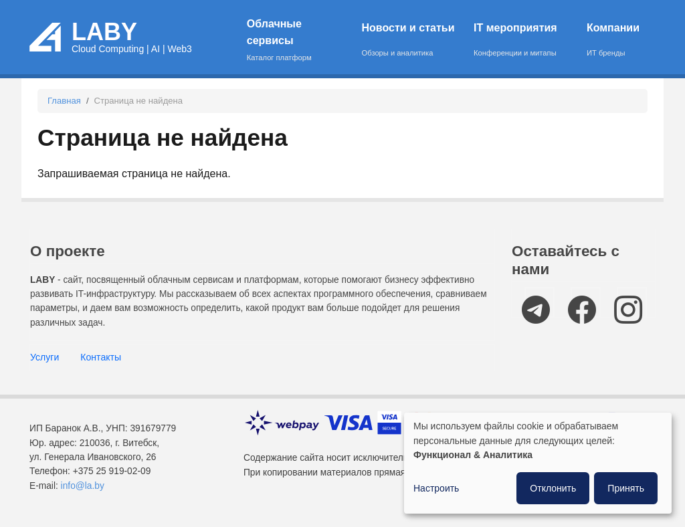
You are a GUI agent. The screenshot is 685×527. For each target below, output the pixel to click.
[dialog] (538, 463)
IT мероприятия (521, 41)
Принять (625, 488)
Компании (613, 41)
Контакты (100, 357)
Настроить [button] (436, 488)
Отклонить (553, 488)
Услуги (44, 357)
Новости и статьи (409, 41)
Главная (64, 101)
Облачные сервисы (296, 41)
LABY (104, 31)
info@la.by (82, 486)
